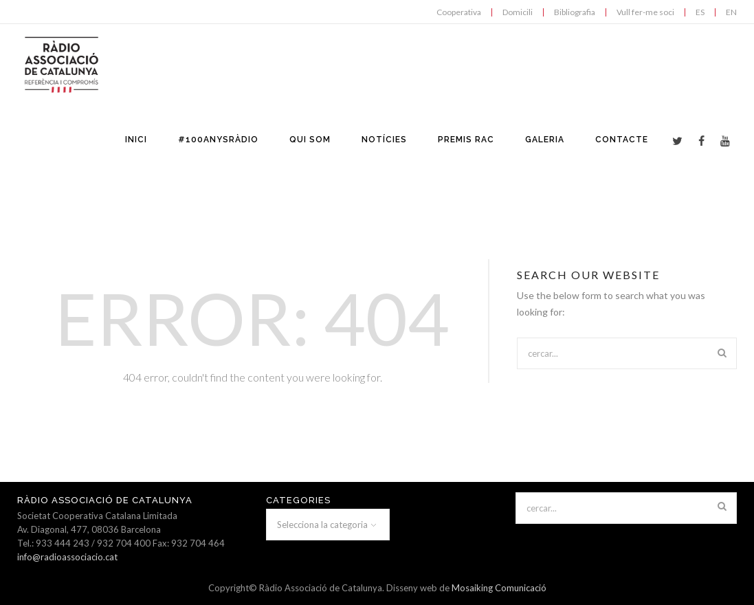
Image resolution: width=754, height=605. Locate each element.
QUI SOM (310, 139)
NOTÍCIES (384, 139)
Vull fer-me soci (645, 12)
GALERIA (544, 139)
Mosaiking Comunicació (499, 587)
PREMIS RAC (466, 139)
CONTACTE (621, 139)
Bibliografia (574, 12)
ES (700, 12)
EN (731, 12)
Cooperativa (458, 12)
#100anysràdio (218, 139)
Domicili (517, 12)
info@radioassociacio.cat (67, 556)
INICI (136, 139)
